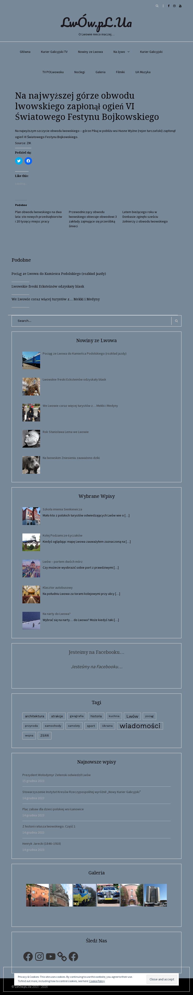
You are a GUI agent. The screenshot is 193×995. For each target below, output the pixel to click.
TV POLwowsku (53, 72)
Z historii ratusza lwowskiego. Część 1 (49, 826)
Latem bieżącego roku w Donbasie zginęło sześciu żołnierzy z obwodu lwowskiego (145, 216)
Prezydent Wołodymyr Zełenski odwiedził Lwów (56, 775)
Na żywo (119, 52)
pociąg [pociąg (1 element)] (149, 716)
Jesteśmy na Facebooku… (97, 652)
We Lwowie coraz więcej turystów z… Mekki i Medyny (56, 299)
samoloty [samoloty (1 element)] (74, 725)
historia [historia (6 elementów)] (96, 716)
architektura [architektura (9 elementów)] (34, 716)
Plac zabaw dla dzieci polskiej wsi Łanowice (53, 809)
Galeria (100, 72)
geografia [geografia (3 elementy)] (77, 716)
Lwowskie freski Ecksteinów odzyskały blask (48, 286)
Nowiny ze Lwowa (90, 52)
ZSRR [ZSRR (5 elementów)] (44, 735)
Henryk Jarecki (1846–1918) (41, 843)
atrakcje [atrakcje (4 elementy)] (57, 716)
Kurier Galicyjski (151, 52)
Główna (25, 52)
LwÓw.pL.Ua (96, 22)
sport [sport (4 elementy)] (91, 726)
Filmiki (120, 72)
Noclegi (79, 72)
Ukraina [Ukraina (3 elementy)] (107, 725)
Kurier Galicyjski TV (54, 52)
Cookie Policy (97, 981)
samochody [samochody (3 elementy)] (53, 725)
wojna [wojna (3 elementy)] (29, 735)
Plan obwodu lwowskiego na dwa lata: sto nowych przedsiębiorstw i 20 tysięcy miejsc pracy (38, 216)
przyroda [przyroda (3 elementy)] (31, 725)
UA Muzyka (143, 72)
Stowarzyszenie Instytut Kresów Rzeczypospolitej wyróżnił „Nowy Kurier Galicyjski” (81, 792)
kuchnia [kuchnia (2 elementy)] (114, 716)
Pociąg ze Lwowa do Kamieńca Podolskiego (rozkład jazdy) (59, 274)
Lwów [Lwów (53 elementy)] (132, 716)
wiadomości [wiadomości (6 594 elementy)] (140, 726)
